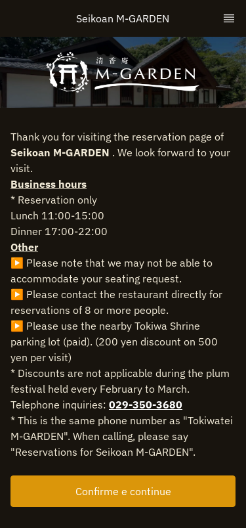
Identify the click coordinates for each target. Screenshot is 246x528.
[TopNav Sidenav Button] (229, 18)
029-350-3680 (145, 404)
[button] (123, 491)
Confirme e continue (123, 491)
